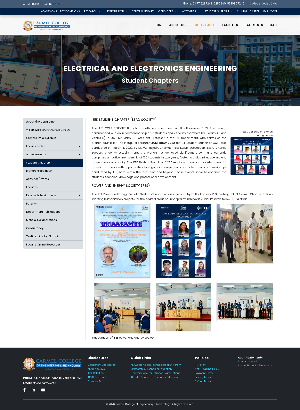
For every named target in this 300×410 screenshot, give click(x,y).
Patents (31, 203)
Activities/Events (37, 179)
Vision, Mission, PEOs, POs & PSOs (48, 130)
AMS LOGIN (269, 11)
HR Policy (200, 364)
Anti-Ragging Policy (207, 369)
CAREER (254, 11)
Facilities (230, 25)
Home (159, 25)
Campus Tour (96, 381)
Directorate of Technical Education (151, 369)
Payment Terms (204, 373)
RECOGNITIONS (70, 11)
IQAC (273, 25)
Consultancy (35, 228)
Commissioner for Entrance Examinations (155, 373)
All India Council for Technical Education (155, 377)
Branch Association (39, 171)
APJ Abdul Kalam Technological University (156, 364)
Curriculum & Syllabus (41, 138)
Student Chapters (38, 163)
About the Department (42, 122)
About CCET (179, 25)
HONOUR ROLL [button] (115, 11)
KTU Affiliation (96, 373)
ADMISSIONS (49, 11)
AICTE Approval (97, 369)
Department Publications (43, 212)
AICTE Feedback (97, 377)
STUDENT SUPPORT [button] (217, 11)
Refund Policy (203, 381)
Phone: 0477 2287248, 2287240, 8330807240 (213, 3)
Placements (253, 25)
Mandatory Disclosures (101, 364)
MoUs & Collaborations (41, 220)
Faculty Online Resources (43, 244)
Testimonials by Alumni (42, 236)
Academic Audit (247, 361)
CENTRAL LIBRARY (143, 11)
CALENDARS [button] (166, 11)
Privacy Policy (203, 377)
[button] (53, 146)
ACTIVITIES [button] (189, 11)
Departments (205, 25)
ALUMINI (242, 11)
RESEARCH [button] (91, 11)
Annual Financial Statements (255, 365)
